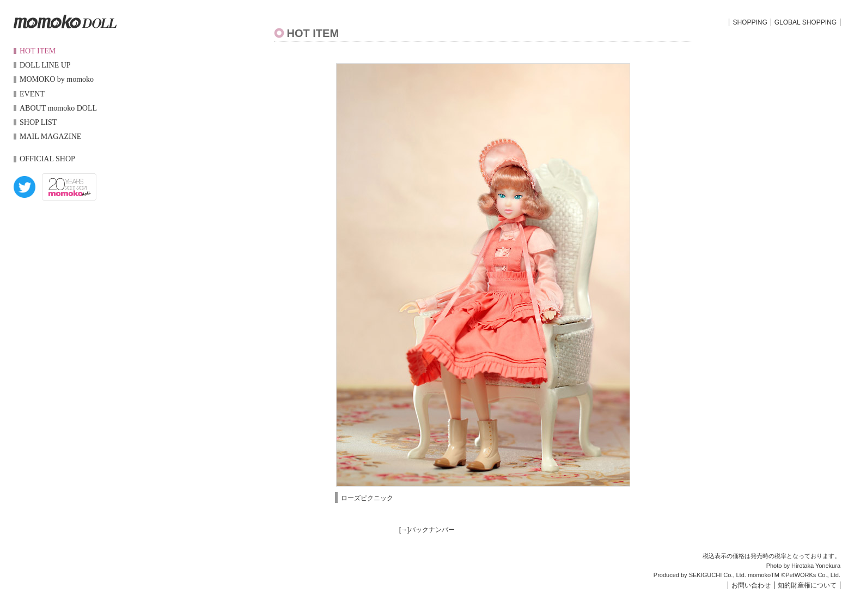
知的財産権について (807, 585)
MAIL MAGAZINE (50, 136)
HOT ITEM (38, 51)
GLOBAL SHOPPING (805, 22)
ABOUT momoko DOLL (58, 108)
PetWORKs (800, 575)
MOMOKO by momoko (57, 79)
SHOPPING (750, 22)
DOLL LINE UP (45, 65)
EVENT (32, 94)
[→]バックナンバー (427, 530)
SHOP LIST (38, 122)
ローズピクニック (367, 498)
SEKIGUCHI (705, 575)
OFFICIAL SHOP (47, 159)
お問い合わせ (751, 585)
